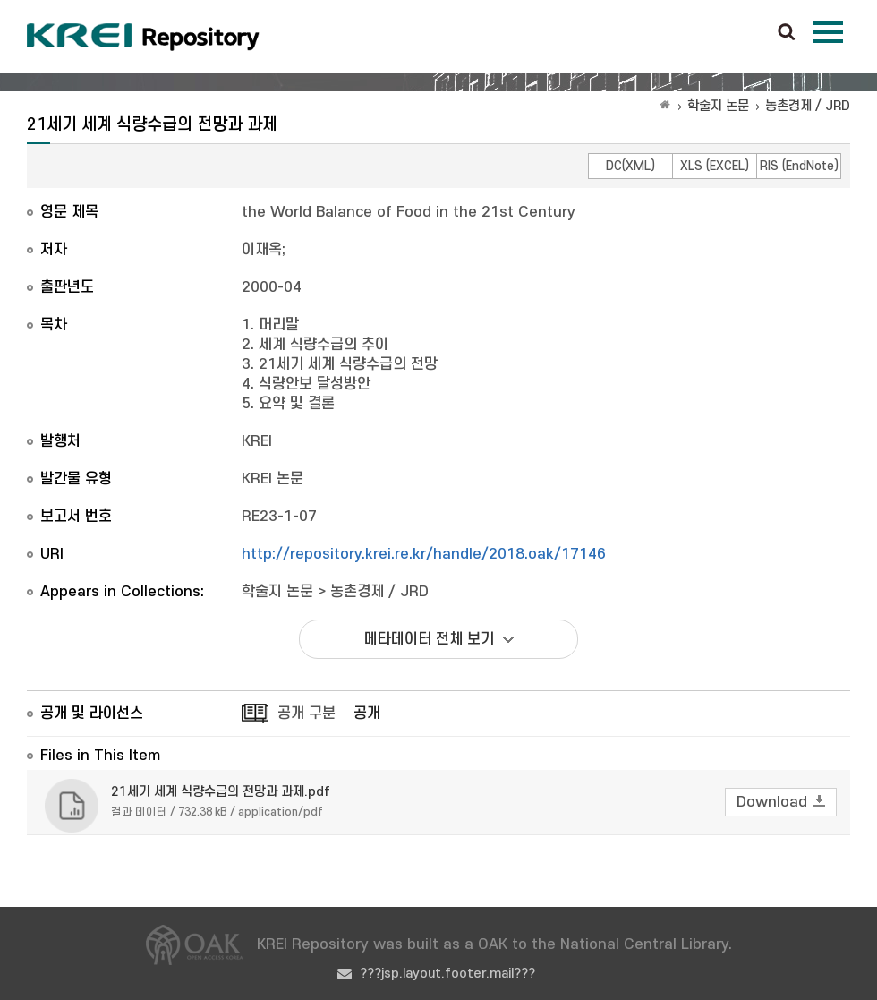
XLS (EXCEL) (714, 166)
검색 (787, 33)
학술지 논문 (718, 106)
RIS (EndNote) (799, 166)
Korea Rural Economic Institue (143, 36)
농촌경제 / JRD (807, 106)
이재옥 (262, 250)
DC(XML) (630, 166)
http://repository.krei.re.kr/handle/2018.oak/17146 (424, 554)
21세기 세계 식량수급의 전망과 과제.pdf (220, 791)
